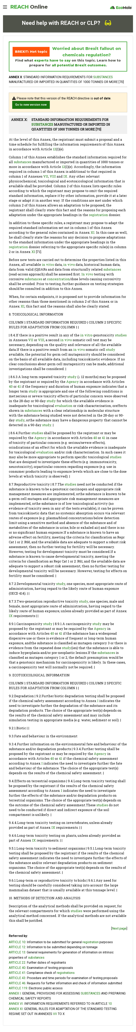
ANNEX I (15, 993)
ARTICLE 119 (18, 988)
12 (54, 149)
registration (98, 215)
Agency (72, 381)
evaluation (63, 406)
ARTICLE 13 (17, 952)
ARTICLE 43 (17, 978)
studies (121, 335)
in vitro (48, 264)
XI (92, 232)
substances (22, 162)
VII (45, 176)
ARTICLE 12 (17, 947)
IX (65, 176)
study (110, 349)
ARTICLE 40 (17, 968)
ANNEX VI (16, 1004)
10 (110, 1004)
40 (11, 386)
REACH (29, 7)
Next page (119, 928)
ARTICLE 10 (17, 942)
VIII (53, 176)
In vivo (87, 274)
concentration (58, 279)
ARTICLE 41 (17, 973)
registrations (66, 973)
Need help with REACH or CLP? (66, 23)
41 (19, 386)
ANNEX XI (16, 1009)
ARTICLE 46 (17, 983)
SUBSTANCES (103, 77)
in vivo (69, 264)
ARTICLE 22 (17, 962)
